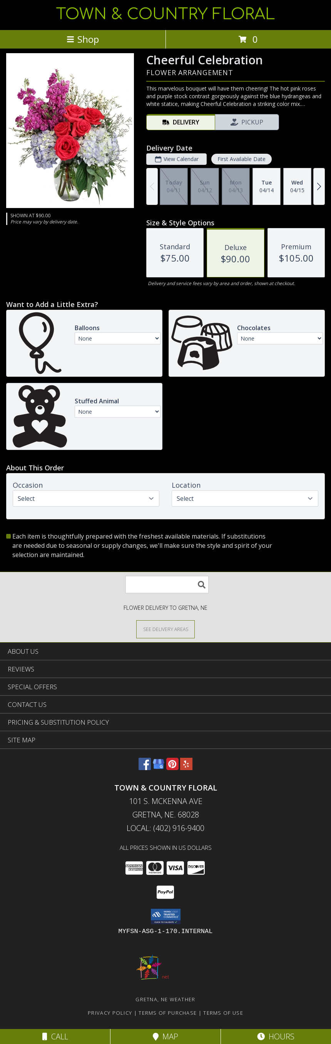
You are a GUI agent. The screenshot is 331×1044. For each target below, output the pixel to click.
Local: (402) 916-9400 (165, 828)
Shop (83, 39)
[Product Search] (167, 584)
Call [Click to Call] (55, 1036)
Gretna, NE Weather (165, 999)
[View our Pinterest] (172, 767)
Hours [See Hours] (275, 1036)
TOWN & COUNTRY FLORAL (165, 14)
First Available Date (241, 159)
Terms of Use (223, 1012)
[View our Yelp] (186, 767)
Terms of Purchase (168, 1012)
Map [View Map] (165, 1036)
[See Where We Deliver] (165, 629)
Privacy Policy (110, 1012)
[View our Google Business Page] (158, 767)
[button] (166, 916)
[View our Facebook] (145, 767)
